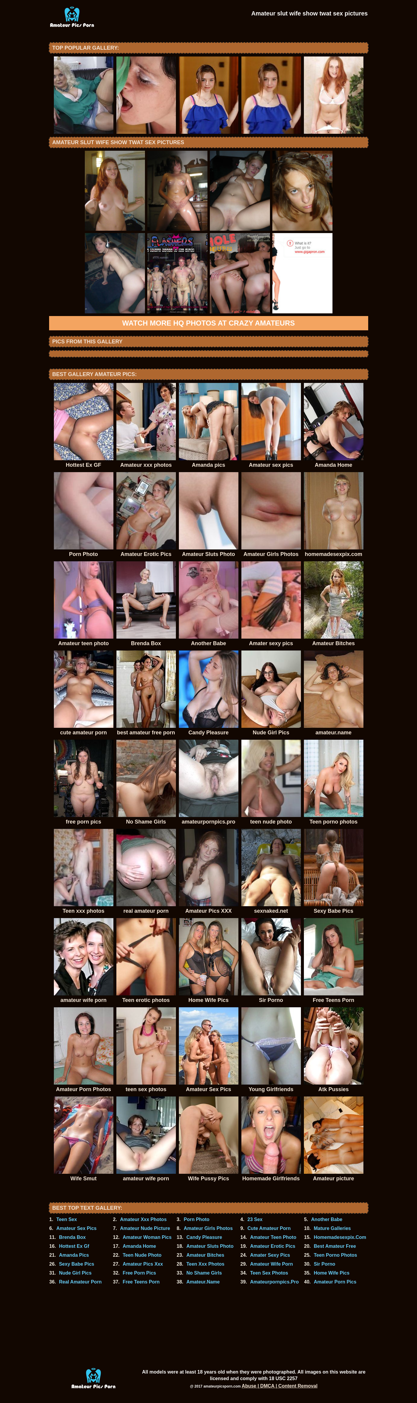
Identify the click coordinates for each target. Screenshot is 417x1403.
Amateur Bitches (205, 1255)
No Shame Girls (204, 1272)
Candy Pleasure (204, 1237)
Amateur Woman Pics (147, 1237)
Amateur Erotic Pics (272, 1246)
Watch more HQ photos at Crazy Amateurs (208, 323)
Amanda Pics (74, 1255)
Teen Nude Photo (142, 1255)
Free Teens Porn (141, 1281)
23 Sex (255, 1219)
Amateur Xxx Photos (143, 1219)
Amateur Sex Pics (76, 1228)
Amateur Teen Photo (273, 1237)
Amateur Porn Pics (335, 1281)
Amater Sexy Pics (270, 1255)
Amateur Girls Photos (208, 1228)
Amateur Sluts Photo (209, 1246)
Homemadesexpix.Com (340, 1237)
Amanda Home (139, 1246)
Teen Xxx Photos (205, 1264)
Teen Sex (66, 1219)
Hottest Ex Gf (74, 1246)
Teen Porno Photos (335, 1255)
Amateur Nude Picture (145, 1228)
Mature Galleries (332, 1228)
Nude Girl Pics (75, 1272)
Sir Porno (324, 1264)
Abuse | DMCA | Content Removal (280, 1385)
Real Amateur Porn (80, 1281)
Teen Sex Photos (269, 1272)
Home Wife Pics (331, 1272)
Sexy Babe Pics (76, 1264)
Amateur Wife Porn (271, 1264)
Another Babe (326, 1219)
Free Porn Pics (139, 1272)
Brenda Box (72, 1237)
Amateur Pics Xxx (143, 1264)
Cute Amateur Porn (269, 1228)
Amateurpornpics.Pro (274, 1281)
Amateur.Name (203, 1281)
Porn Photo (196, 1219)
